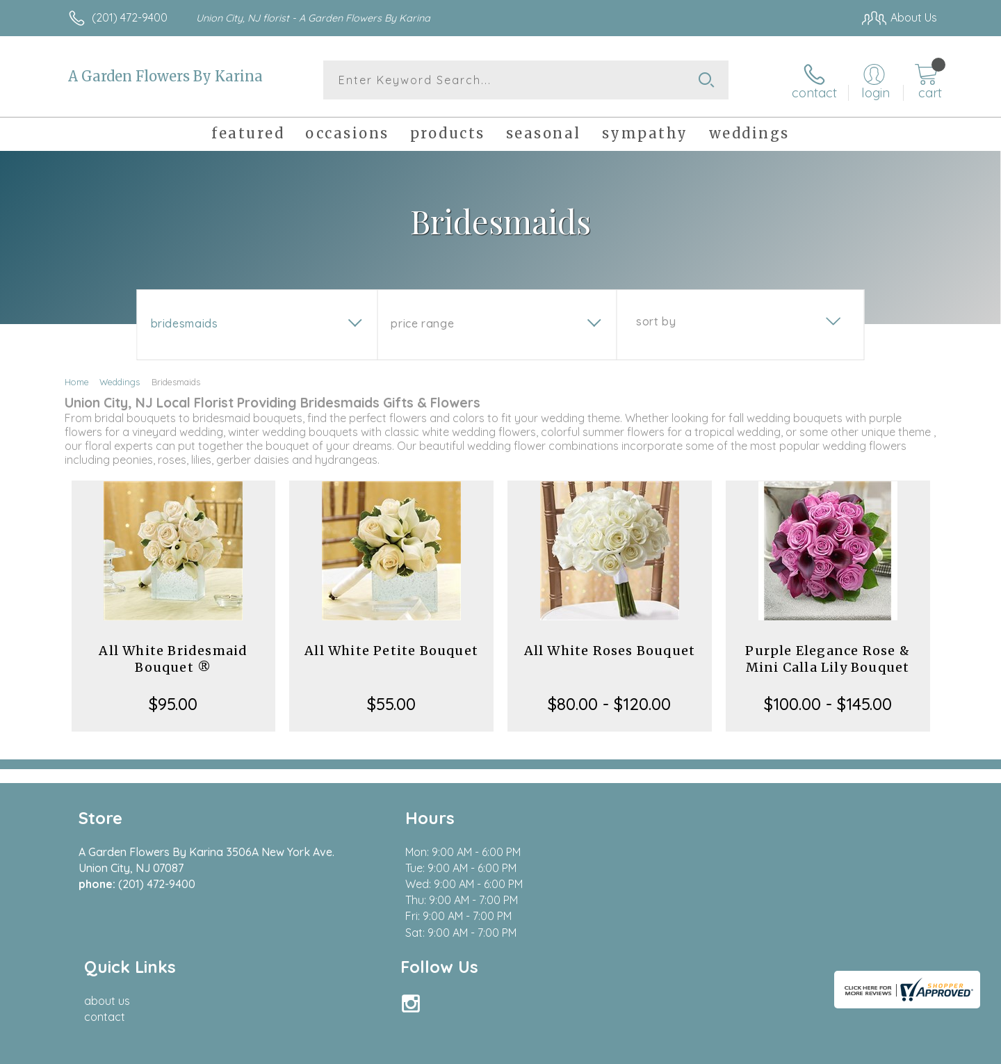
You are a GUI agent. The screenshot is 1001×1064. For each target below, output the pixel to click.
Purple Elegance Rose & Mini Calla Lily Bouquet (827, 658)
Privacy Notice (714, 1049)
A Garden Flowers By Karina (165, 76)
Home (77, 381)
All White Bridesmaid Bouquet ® (173, 658)
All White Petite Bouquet (391, 650)
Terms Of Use (632, 1049)
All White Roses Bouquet (610, 650)
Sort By (656, 321)
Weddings (119, 381)
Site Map (900, 1049)
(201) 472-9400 (130, 17)
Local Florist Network (814, 1049)
